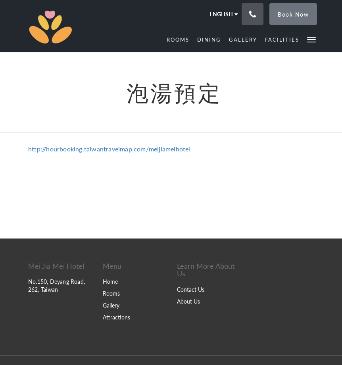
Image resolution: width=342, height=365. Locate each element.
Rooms (111, 293)
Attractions (116, 317)
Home (110, 281)
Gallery (111, 305)
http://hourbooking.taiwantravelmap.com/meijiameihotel (109, 149)
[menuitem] (178, 39)
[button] (311, 39)
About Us (188, 301)
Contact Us (190, 289)
